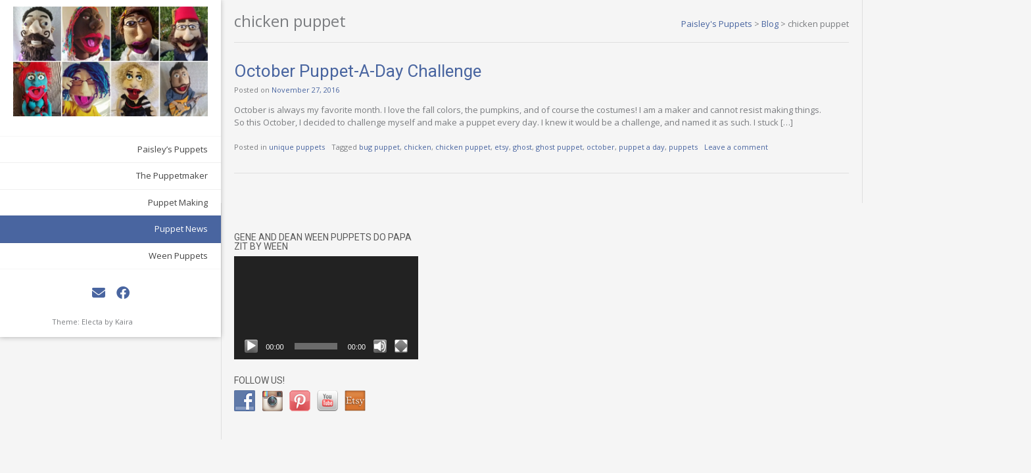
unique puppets (260, 147)
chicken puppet (426, 147)
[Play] (849, 143)
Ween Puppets (141, 234)
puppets (646, 147)
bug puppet (342, 147)
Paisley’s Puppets (136, 128)
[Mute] (978, 143)
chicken (381, 147)
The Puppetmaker (135, 155)
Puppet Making (141, 181)
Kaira (124, 300)
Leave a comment (699, 147)
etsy (465, 147)
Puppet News (144, 208)
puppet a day (605, 147)
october (564, 147)
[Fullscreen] (999, 143)
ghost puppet (522, 147)
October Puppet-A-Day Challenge (320, 71)
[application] (924, 105)
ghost (485, 147)
